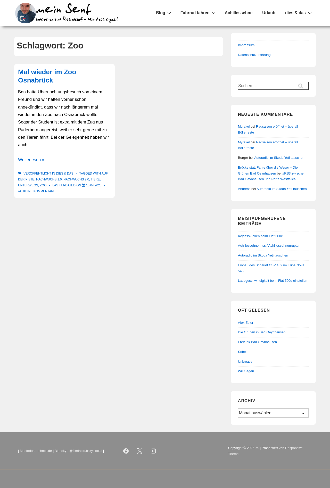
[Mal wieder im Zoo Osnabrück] (94, 185)
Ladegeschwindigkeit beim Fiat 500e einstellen (272, 281)
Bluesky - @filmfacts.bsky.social (78, 451)
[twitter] (140, 451)
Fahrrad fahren (198, 12)
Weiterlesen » (31, 159)
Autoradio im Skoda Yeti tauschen (279, 158)
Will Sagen (246, 371)
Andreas (244, 189)
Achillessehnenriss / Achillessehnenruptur (269, 245)
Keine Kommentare (39, 191)
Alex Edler (245, 323)
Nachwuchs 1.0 (49, 179)
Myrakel (244, 126)
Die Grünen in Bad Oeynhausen (261, 332)
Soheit (243, 352)
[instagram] (153, 451)
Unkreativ (245, 361)
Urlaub (268, 13)
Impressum (246, 45)
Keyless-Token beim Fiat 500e (260, 236)
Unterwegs (28, 185)
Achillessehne (239, 13)
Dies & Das (64, 173)
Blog (164, 12)
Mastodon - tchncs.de (36, 451)
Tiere (95, 179)
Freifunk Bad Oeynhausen (257, 342)
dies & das (299, 12)
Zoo (43, 185)
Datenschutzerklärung (254, 55)
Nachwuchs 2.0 (76, 179)
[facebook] (126, 451)
